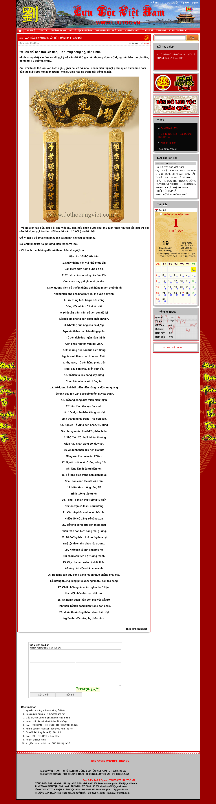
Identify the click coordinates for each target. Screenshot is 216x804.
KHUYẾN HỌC (132, 30)
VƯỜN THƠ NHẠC (178, 30)
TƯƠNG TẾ (147, 30)
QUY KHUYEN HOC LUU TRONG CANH (175, 184)
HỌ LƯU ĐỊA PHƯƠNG (80, 30)
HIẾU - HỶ (117, 30)
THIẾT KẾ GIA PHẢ (175, 191)
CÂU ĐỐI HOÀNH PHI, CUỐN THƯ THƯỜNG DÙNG (52, 729)
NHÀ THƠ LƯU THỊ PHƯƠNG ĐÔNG (175, 181)
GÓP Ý (177, 2)
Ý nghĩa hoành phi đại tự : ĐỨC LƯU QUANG (48, 748)
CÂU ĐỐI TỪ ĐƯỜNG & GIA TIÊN (42, 740)
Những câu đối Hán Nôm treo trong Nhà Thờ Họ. (49, 733)
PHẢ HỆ (154, 2)
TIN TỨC (43, 30)
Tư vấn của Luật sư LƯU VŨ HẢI (175, 177)
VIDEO (166, 2)
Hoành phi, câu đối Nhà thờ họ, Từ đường (46, 726)
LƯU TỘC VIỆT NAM (172, 347)
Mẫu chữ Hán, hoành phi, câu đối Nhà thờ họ (48, 722)
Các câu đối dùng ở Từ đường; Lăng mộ (45, 718)
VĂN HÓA (161, 30)
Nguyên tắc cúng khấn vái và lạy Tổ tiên (45, 715)
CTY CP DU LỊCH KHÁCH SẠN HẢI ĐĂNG (175, 174)
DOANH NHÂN (102, 30)
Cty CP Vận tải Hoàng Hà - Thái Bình (175, 170)
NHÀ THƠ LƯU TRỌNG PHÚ (175, 194)
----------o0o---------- (175, 163)
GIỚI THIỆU (30, 30)
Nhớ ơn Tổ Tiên (168, 143)
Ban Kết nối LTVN (169, 128)
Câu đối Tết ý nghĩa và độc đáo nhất (43, 737)
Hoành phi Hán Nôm (36, 744)
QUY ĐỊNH (192, 2)
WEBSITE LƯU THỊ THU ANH (175, 187)
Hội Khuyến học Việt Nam (175, 167)
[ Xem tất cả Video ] (167, 149)
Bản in (145, 43)
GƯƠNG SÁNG (58, 30)
